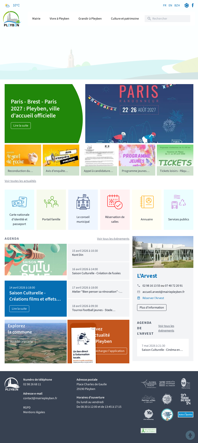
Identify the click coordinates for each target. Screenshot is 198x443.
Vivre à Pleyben (59, 18)
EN (170, 5)
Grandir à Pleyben (90, 18)
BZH (177, 5)
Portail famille (51, 219)
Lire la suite (20, 125)
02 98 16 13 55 (151, 286)
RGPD (27, 407)
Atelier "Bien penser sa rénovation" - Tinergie (95, 293)
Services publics (178, 219)
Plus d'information (152, 307)
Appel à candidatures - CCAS (98, 173)
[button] (190, 435)
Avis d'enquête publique (55, 173)
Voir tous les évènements (113, 239)
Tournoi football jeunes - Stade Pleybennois (92, 312)
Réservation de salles (115, 219)
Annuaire (147, 219)
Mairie (36, 18)
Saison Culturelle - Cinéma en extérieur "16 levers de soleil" (161, 352)
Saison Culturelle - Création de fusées (96, 273)
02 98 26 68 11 (32, 384)
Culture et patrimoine (125, 18)
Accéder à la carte (21, 342)
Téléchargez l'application (108, 351)
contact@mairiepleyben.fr (40, 398)
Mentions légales (34, 412)
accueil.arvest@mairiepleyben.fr (164, 292)
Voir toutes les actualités (20, 181)
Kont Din (77, 255)
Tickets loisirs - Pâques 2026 (174, 173)
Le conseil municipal (83, 219)
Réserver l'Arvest (153, 298)
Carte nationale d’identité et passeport (19, 219)
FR (164, 5)
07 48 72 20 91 (174, 286)
